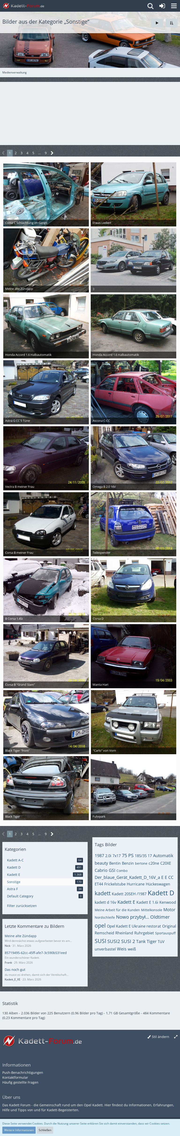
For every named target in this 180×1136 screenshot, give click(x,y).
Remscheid (104, 933)
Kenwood (167, 902)
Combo (122, 870)
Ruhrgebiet (144, 933)
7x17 (116, 855)
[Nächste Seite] (52, 153)
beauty (101, 863)
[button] (174, 6)
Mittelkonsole (151, 910)
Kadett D (161, 892)
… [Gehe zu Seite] (39, 153)
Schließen (45, 1130)
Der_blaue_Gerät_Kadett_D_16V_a (127, 877)
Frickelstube (115, 884)
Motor (169, 909)
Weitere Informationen (19, 1130)
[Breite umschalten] (176, 1036)
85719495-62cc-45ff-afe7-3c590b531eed (36, 952)
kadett (103, 893)
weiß (132, 949)
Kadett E (126, 902)
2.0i (108, 855)
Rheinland (124, 933)
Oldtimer (160, 917)
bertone (141, 863)
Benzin (128, 863)
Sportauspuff (165, 933)
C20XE (165, 863)
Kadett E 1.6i (147, 902)
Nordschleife (105, 917)
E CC (169, 877)
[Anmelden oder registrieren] (162, 6)
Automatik (163, 855)
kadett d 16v (105, 902)
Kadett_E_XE (12, 979)
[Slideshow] (157, 23)
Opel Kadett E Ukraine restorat (134, 926)
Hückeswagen (158, 884)
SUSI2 (113, 941)
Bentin (115, 863)
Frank (8, 963)
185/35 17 (143, 855)
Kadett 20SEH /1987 (129, 893)
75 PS (128, 855)
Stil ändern (160, 1036)
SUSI (100, 941)
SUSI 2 (128, 941)
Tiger (152, 941)
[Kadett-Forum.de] (23, 6)
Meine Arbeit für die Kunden (117, 910)
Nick (7, 946)
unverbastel (105, 949)
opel (100, 925)
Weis (122, 949)
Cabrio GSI (105, 870)
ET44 (99, 884)
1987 (99, 855)
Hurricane (136, 884)
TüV (161, 941)
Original (169, 926)
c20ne (154, 863)
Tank (141, 941)
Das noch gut (15, 969)
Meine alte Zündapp (21, 936)
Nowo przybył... (132, 917)
